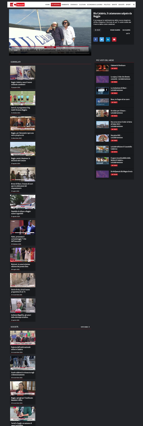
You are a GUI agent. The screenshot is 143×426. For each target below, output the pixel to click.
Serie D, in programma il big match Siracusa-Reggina (20, 108)
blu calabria (126, 30)
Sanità (114, 4)
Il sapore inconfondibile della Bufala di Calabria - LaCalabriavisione (120, 160)
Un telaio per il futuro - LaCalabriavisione (118, 111)
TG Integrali (56, 4)
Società (121, 4)
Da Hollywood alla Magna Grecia (121, 171)
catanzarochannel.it (122, 402)
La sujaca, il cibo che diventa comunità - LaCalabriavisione (120, 78)
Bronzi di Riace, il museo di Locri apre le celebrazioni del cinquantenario (22, 186)
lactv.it (98, 395)
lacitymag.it (119, 393)
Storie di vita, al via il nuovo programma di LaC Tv (20, 290)
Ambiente (65, 4)
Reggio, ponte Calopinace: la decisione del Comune (20, 159)
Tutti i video (85, 327)
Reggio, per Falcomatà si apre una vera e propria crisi (22, 134)
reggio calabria (115, 30)
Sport (128, 4)
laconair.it (99, 397)
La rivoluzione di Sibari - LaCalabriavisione (119, 89)
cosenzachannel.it (121, 397)
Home (47, 4)
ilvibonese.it (119, 399)
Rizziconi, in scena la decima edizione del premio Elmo (20, 265)
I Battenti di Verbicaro (118, 65)
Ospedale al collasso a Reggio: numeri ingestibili (21, 212)
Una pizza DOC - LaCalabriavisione (117, 136)
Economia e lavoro (94, 4)
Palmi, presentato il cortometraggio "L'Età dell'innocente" (18, 239)
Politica (107, 4)
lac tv (128, 33)
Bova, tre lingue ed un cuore (120, 99)
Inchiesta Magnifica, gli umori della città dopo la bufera (21, 316)
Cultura (82, 4)
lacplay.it (99, 393)
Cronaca (74, 4)
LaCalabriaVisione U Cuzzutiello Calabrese (121, 147)
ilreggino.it (119, 395)
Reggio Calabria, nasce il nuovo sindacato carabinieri (21, 83)
